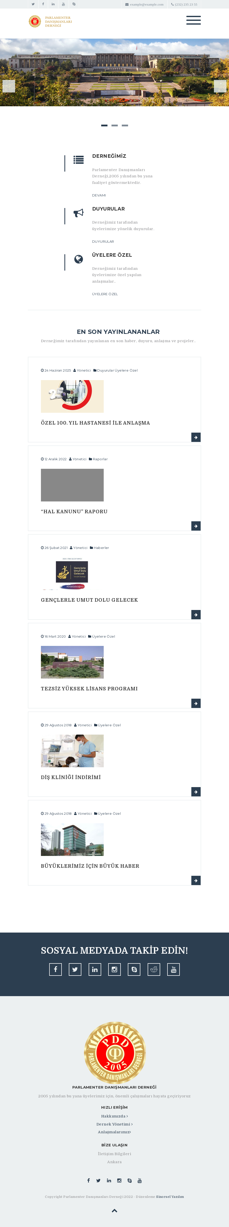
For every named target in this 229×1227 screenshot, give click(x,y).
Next (220, 86)
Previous (9, 86)
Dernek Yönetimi (114, 1124)
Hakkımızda (114, 1116)
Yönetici (84, 370)
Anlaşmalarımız (114, 1132)
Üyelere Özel (105, 294)
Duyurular (103, 241)
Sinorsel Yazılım (170, 1197)
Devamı (99, 195)
